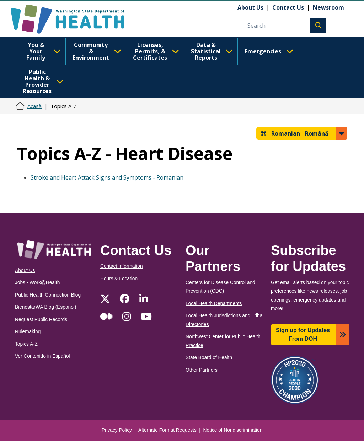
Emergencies (269, 51)
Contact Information (121, 266)
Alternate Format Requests (167, 430)
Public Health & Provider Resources (43, 81)
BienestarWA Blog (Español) (45, 307)
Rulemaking (28, 331)
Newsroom (328, 7)
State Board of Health (209, 357)
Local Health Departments (214, 303)
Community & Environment (97, 51)
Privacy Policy (117, 430)
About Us (250, 7)
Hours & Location (119, 278)
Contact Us (288, 7)
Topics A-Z (26, 344)
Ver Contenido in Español (42, 356)
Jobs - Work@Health (37, 282)
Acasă (34, 106)
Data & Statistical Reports (212, 51)
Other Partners (202, 370)
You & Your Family (43, 51)
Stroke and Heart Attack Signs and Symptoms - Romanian (107, 177)
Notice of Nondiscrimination (233, 430)
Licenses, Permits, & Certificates (156, 51)
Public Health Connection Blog (48, 295)
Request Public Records (41, 319)
